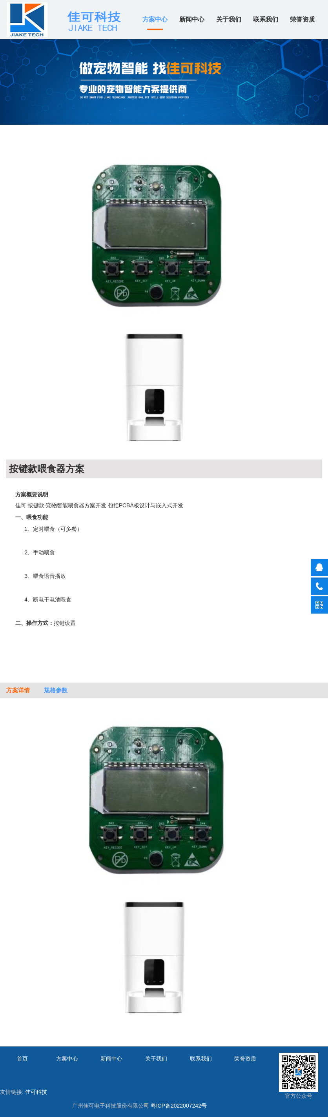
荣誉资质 (302, 19)
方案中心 (155, 19)
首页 (22, 1058)
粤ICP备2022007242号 (179, 1105)
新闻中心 (191, 19)
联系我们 (265, 19)
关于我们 (228, 19)
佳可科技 (36, 1092)
